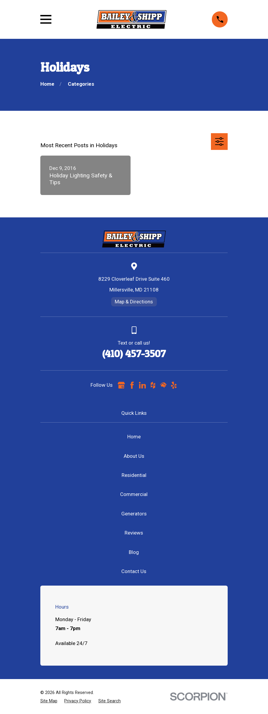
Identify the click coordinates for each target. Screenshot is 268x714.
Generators (134, 514)
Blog (134, 552)
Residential (134, 475)
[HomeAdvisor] (163, 385)
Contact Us (133, 571)
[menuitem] (48, 701)
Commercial (134, 494)
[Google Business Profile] (121, 385)
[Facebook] (132, 385)
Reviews (134, 533)
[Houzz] (153, 385)
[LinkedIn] (142, 385)
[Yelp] (173, 385)
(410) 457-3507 (134, 353)
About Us (134, 456)
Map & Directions (134, 302)
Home (134, 437)
